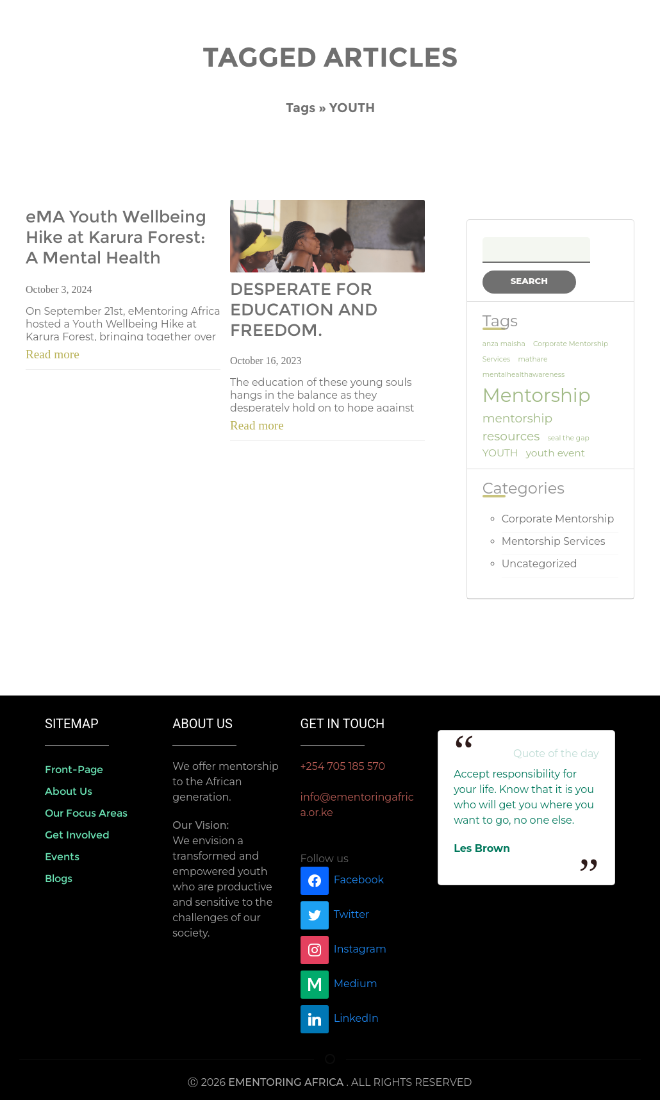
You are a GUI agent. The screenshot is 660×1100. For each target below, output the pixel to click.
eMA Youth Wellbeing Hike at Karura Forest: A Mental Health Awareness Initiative (116, 237)
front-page (74, 769)
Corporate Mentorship (558, 519)
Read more (52, 354)
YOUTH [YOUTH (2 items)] (500, 453)
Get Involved (77, 835)
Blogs (58, 878)
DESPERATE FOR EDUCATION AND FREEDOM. (303, 309)
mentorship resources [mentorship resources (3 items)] (517, 427)
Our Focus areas (86, 813)
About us (68, 791)
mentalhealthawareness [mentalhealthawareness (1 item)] (524, 375)
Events (62, 857)
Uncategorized (539, 564)
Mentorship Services (554, 541)
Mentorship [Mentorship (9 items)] (537, 395)
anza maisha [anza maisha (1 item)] (504, 344)
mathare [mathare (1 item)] (532, 359)
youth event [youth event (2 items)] (555, 453)
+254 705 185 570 (343, 766)
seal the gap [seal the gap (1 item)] (569, 438)
